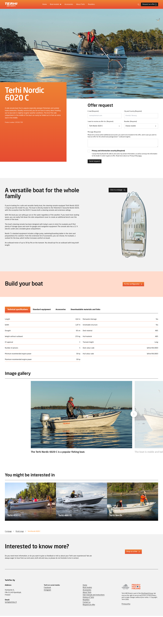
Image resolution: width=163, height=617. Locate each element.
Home (44, 4)
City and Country (133, 111)
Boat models (54, 4)
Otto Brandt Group (147, 594)
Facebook (47, 589)
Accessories (69, 4)
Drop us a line (133, 553)
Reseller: (130, 121)
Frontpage (8, 532)
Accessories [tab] (61, 310)
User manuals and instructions (93, 596)
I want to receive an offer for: (100, 121)
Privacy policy (126, 605)
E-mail (93, 111)
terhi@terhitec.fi (11, 603)
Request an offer (149, 4)
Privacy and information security (109, 151)
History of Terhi (88, 598)
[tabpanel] (81, 339)
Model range (20, 532)
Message (94, 132)
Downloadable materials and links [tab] (85, 310)
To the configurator (133, 285)
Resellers (91, 4)
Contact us (86, 603)
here (140, 156)
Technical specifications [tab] (17, 310)
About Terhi (80, 4)
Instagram (47, 591)
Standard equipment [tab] (42, 310)
